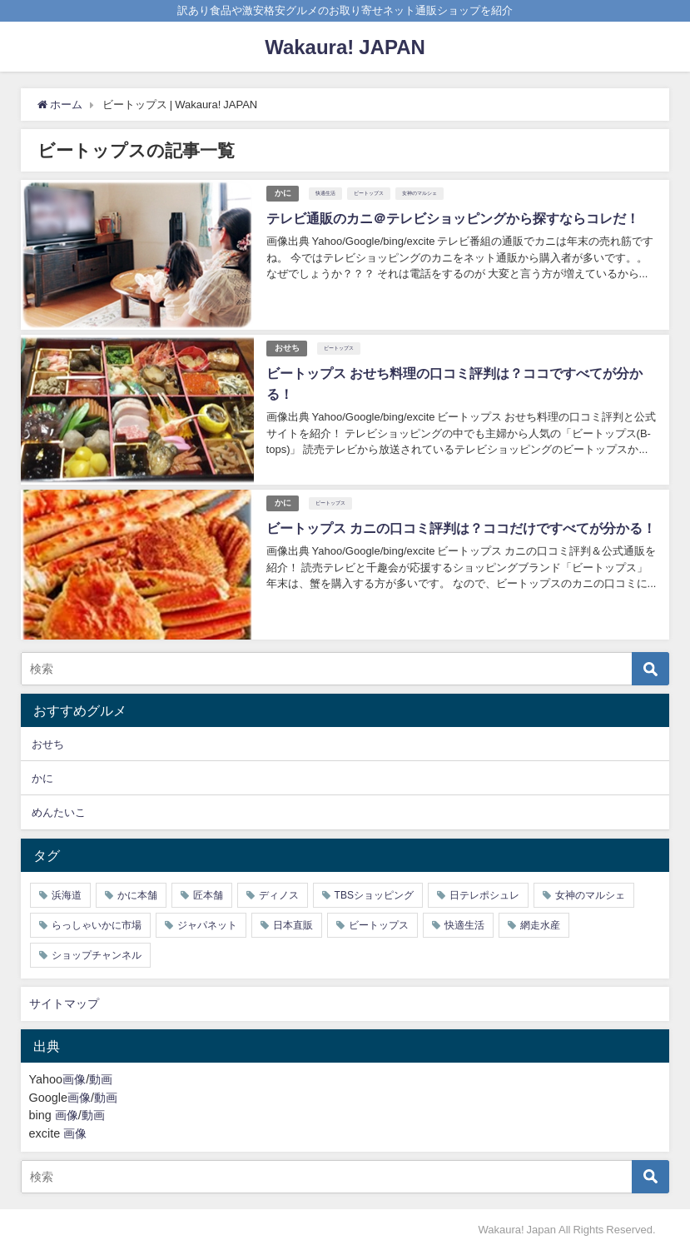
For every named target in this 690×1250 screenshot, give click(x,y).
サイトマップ (64, 1003)
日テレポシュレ (484, 895)
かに (283, 193)
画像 (74, 1079)
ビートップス (370, 193)
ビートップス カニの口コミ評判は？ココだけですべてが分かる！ (461, 528)
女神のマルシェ (420, 193)
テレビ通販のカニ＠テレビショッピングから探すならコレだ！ (452, 218)
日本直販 (293, 925)
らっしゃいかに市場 (96, 925)
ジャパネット (207, 925)
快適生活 (326, 193)
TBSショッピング (374, 895)
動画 (100, 1079)
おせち (287, 347)
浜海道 (67, 895)
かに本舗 (137, 895)
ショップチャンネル (96, 955)
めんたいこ (59, 812)
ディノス (279, 895)
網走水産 (540, 925)
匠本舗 (208, 895)
